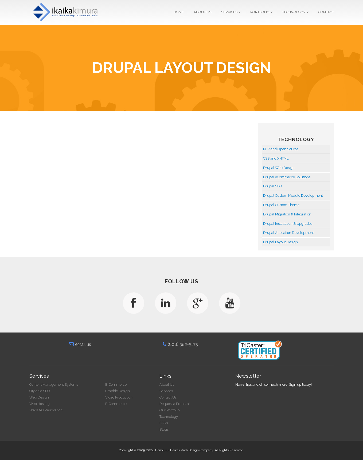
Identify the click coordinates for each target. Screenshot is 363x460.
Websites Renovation (48, 410)
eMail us (83, 344)
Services (230, 12)
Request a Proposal (177, 404)
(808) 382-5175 (182, 344)
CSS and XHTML (275, 158)
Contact (326, 12)
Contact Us (170, 397)
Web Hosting (42, 404)
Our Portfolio (172, 410)
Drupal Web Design (279, 168)
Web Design (41, 397)
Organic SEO (42, 391)
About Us (202, 12)
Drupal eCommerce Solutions (286, 177)
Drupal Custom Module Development (293, 196)
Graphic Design (120, 391)
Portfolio (261, 12)
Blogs (166, 429)
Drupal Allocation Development (288, 233)
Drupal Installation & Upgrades (287, 224)
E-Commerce (118, 384)
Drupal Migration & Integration (287, 214)
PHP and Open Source (280, 149)
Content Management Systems (56, 384)
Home (179, 12)
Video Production (121, 397)
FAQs (166, 423)
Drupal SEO (272, 186)
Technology (295, 12)
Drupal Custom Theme (281, 205)
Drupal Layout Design (280, 242)
